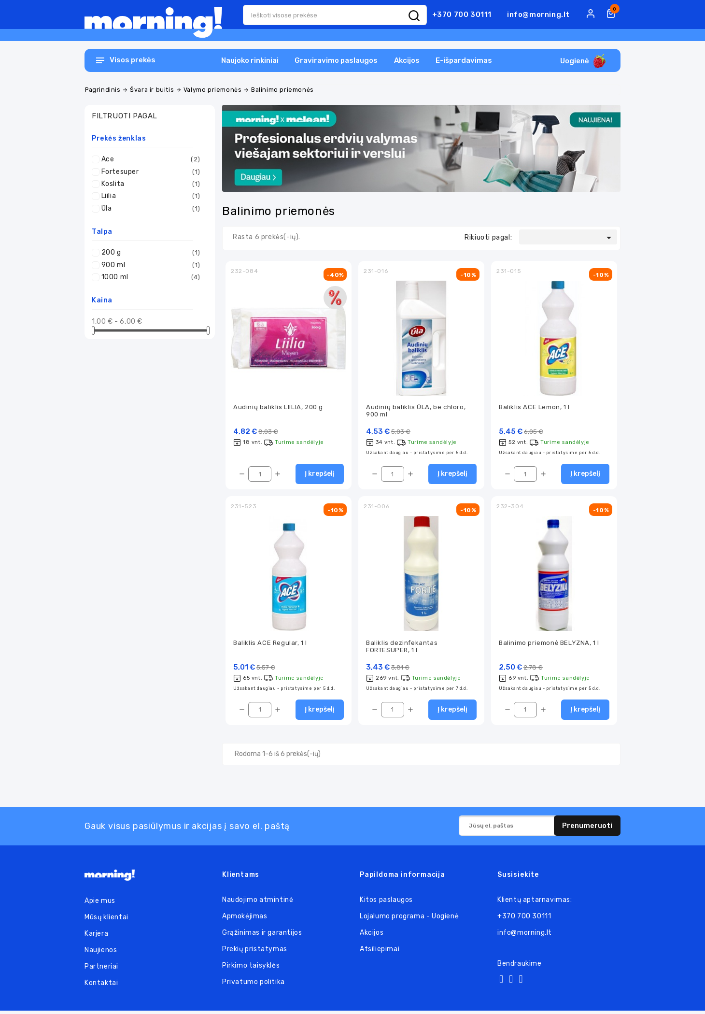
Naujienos (101, 953)
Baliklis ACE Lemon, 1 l (534, 408)
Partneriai (101, 970)
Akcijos (407, 60)
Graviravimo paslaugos (336, 60)
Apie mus (100, 904)
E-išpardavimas (464, 60)
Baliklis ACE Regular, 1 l (270, 645)
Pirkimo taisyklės (251, 969)
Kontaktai (101, 986)
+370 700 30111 (462, 14)
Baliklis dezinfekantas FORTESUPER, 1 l (401, 649)
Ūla (150, 209)
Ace (150, 159)
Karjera (96, 937)
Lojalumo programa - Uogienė (409, 919)
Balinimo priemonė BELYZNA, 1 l (549, 645)
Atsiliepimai (379, 952)
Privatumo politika (253, 985)
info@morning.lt (538, 14)
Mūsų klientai (106, 920)
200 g (150, 252)
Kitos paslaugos (386, 903)
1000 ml (150, 277)
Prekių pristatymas (254, 952)
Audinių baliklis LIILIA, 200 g (278, 408)
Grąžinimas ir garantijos (262, 936)
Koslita (150, 184)
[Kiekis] (259, 476)
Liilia (150, 196)
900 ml (150, 265)
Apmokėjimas (245, 919)
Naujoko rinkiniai (250, 60)
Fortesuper (150, 172)
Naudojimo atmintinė (257, 903)
